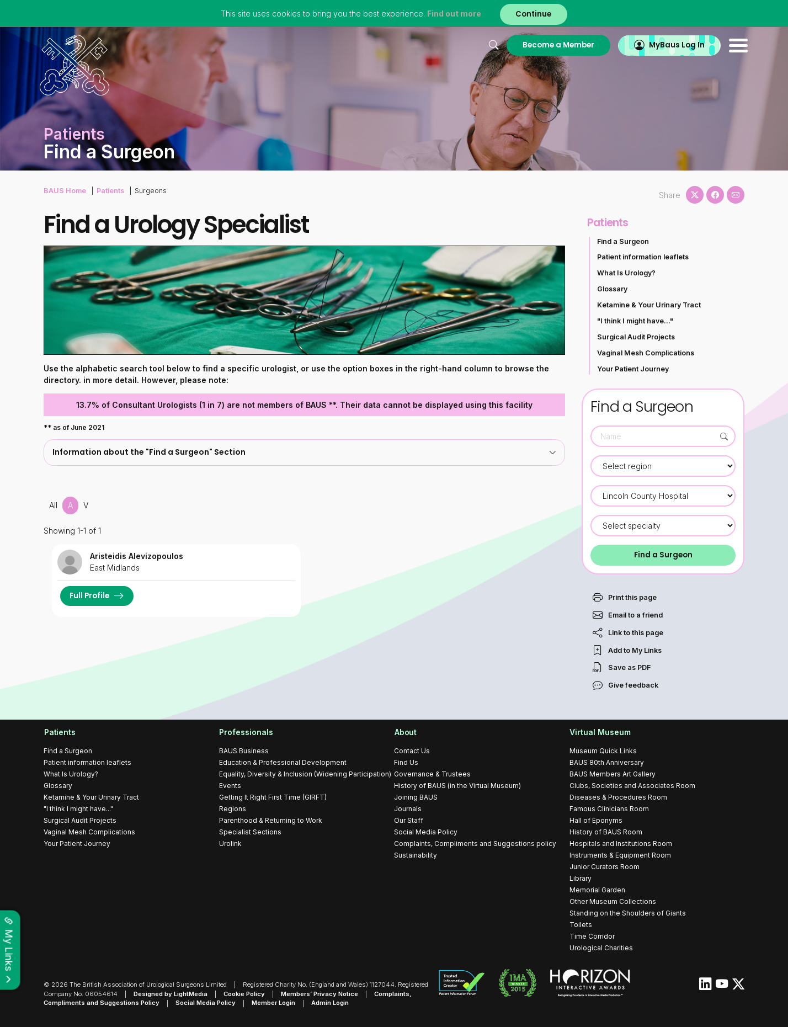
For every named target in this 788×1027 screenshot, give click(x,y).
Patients (110, 191)
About (405, 732)
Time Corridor (592, 936)
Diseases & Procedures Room (618, 797)
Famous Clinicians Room (609, 809)
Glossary (612, 289)
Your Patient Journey (633, 369)
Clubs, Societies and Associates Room (632, 785)
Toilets (580, 924)
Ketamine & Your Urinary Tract (649, 305)
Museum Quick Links (603, 751)
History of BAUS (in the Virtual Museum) (457, 785)
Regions (232, 809)
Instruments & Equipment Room (620, 855)
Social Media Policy (425, 832)
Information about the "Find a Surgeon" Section (304, 451)
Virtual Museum (600, 732)
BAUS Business (244, 751)
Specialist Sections (250, 832)
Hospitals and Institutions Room (620, 843)
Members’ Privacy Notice (319, 994)
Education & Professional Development (283, 762)
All (53, 505)
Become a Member (553, 45)
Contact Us (412, 751)
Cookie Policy (244, 994)
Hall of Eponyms (595, 820)
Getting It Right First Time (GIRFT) (273, 797)
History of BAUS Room (605, 832)
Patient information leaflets (643, 257)
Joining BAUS (416, 797)
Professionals (246, 732)
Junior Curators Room (604, 867)
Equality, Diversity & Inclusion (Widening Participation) (305, 774)
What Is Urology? (626, 273)
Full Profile (89, 595)
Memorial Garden (597, 890)
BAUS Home (65, 191)
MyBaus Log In (672, 45)
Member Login (273, 1003)
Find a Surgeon (623, 241)
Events (230, 785)
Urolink (230, 843)
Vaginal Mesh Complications (645, 353)
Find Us (406, 762)
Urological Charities (601, 948)
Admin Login (330, 1003)
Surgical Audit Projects (636, 337)
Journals (408, 809)
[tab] (304, 452)
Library (580, 878)
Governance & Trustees (432, 774)
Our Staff (408, 820)
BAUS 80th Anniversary (606, 762)
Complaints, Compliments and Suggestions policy (475, 843)
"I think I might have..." (635, 321)
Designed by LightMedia (170, 994)
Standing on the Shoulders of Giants (627, 913)
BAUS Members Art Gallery (612, 774)
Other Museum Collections (612, 901)
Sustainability (415, 855)
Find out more (454, 13)
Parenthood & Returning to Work (270, 820)
